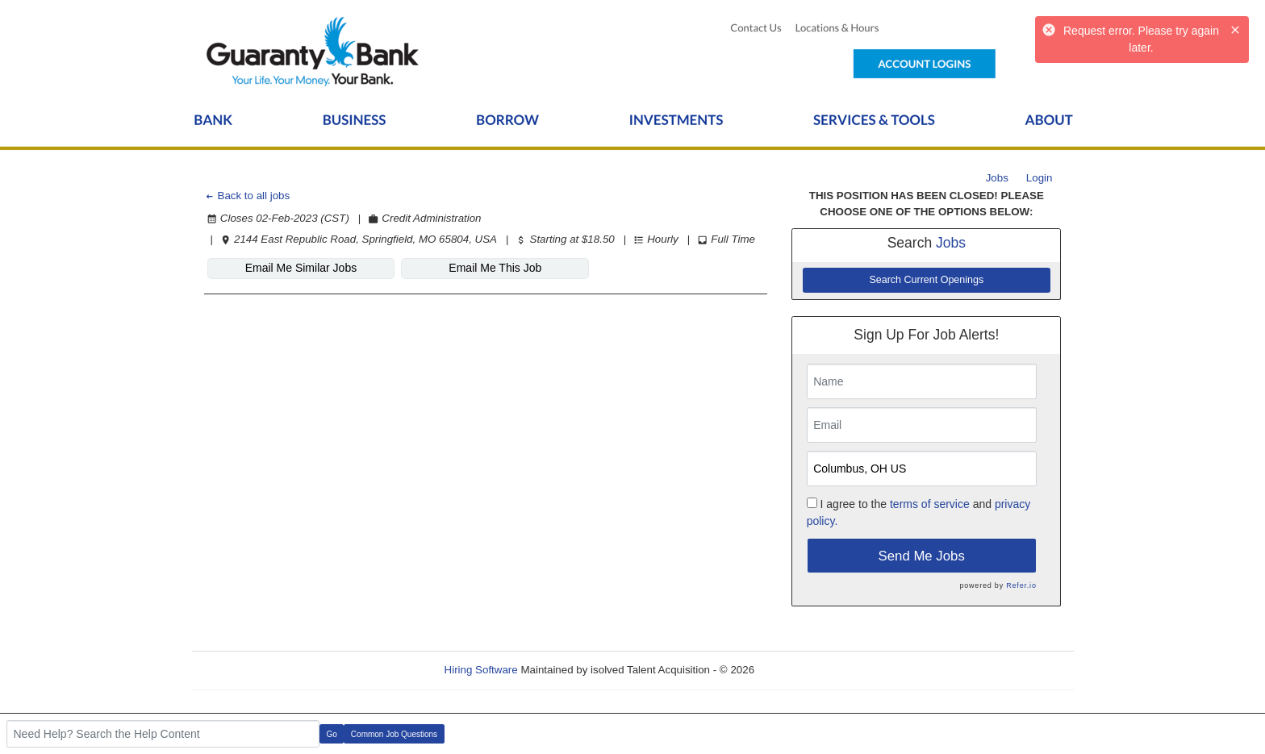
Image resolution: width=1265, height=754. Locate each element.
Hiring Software (481, 670)
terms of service (930, 504)
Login (1039, 178)
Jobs (997, 178)
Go (332, 734)
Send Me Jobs (922, 556)
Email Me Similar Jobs (301, 267)
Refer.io (1021, 585)
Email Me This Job (495, 267)
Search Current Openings (926, 279)
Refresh (802, 670)
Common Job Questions (394, 734)
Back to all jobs (247, 196)
